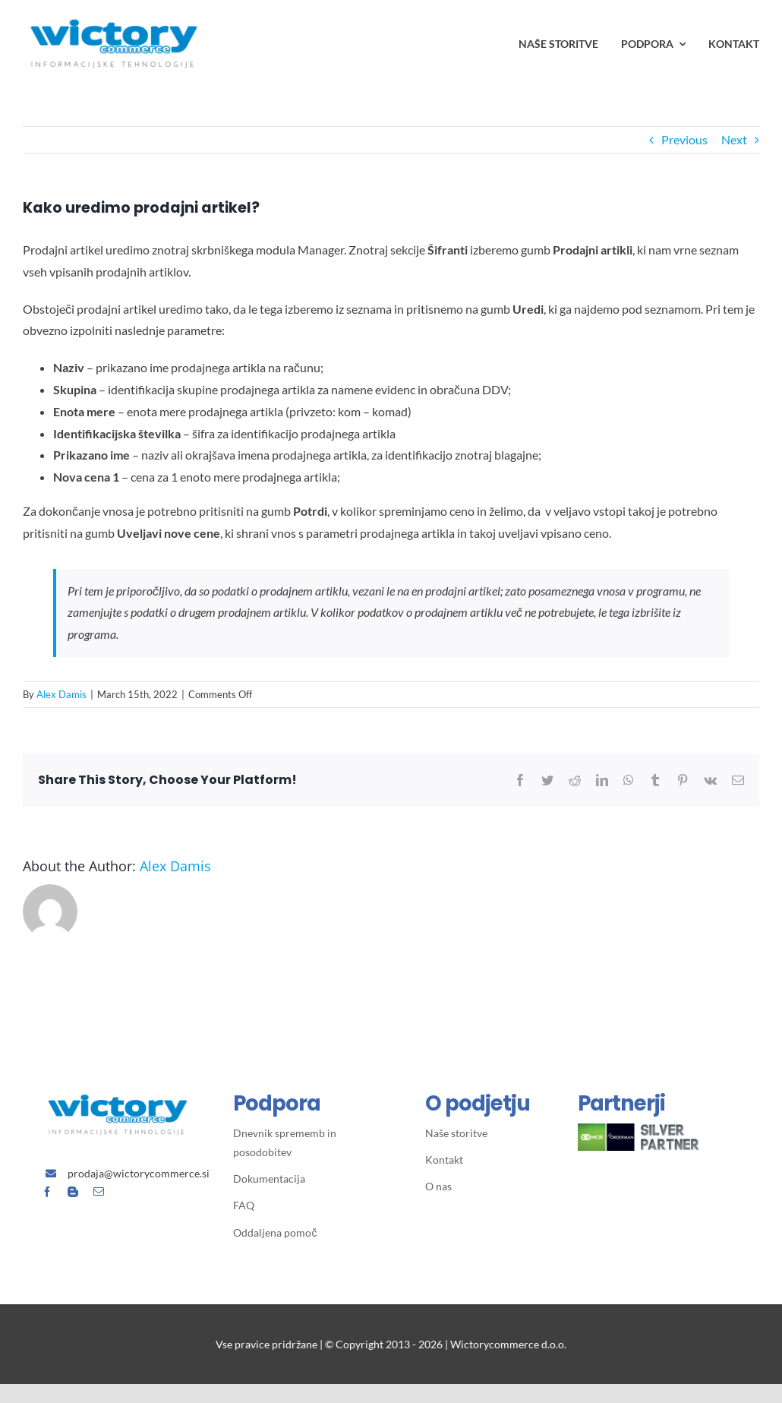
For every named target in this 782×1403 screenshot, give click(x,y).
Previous (684, 139)
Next (734, 139)
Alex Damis (61, 694)
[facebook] (47, 1192)
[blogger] (73, 1192)
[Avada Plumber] (114, 13)
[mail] (98, 1192)
